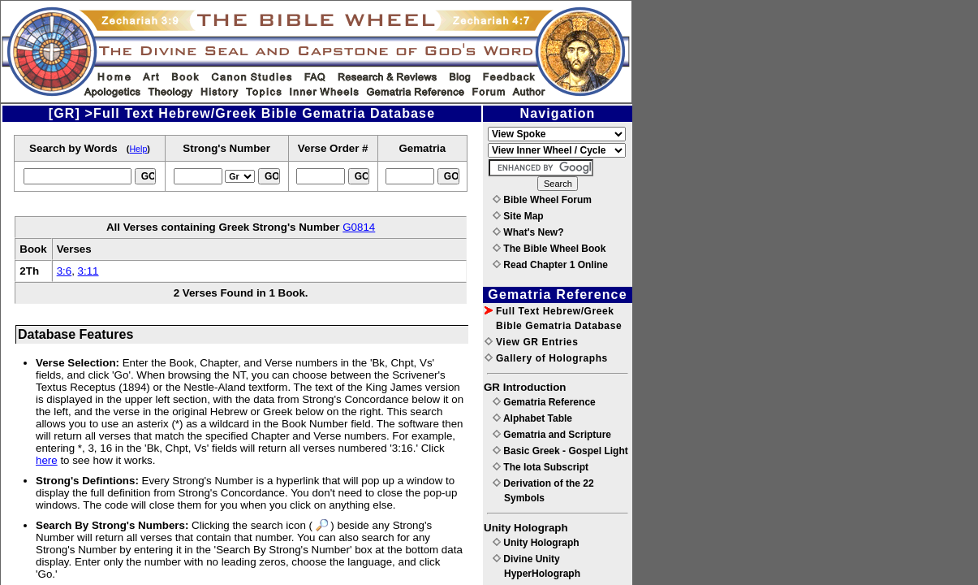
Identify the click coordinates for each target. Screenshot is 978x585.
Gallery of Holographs (546, 358)
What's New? (528, 232)
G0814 (359, 227)
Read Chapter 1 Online (550, 265)
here (47, 460)
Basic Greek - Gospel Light (560, 451)
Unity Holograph (536, 542)
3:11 (88, 271)
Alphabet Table (532, 418)
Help (138, 149)
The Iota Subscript (540, 467)
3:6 (64, 271)
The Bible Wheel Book (549, 248)
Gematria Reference (544, 402)
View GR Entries (531, 342)
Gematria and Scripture (552, 434)
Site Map (518, 216)
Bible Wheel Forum (542, 200)
